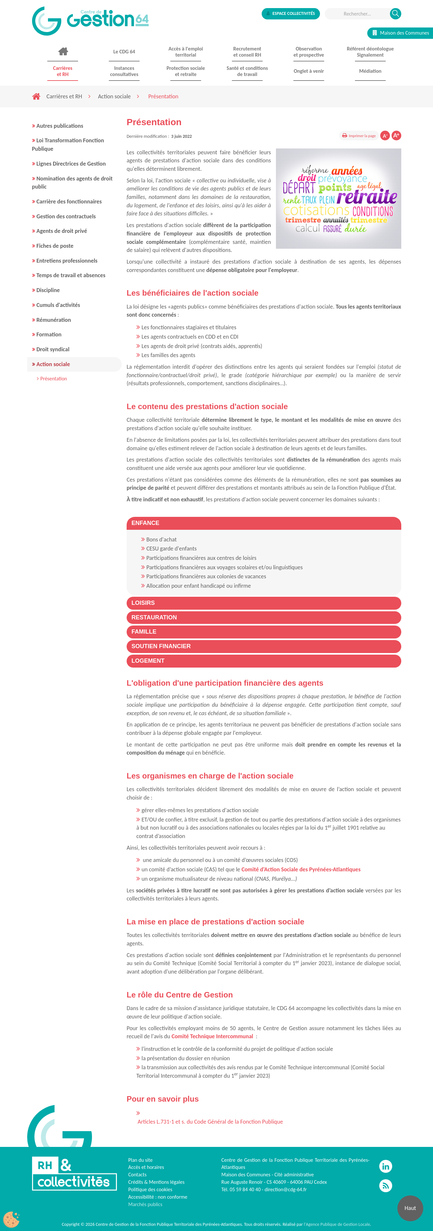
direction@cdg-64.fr (286, 1189)
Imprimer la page (362, 136)
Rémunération (54, 319)
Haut (410, 1208)
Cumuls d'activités (58, 305)
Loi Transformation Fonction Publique (68, 144)
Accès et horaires (146, 1167)
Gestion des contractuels (66, 216)
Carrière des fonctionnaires (69, 201)
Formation (49, 334)
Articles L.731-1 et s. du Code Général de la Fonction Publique (210, 1121)
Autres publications (60, 125)
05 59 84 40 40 (245, 1189)
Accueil (63, 51)
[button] (145, 523)
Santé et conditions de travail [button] (247, 71)
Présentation (53, 379)
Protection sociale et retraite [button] (185, 71)
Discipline (48, 290)
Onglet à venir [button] (309, 71)
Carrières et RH (64, 96)
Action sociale (114, 96)
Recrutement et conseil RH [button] (247, 52)
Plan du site (140, 1160)
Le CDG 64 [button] (124, 52)
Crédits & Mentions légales (156, 1182)
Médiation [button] (370, 71)
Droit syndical (53, 349)
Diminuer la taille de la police (385, 135)
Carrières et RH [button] (63, 71)
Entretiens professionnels (67, 260)
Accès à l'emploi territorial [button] (185, 52)
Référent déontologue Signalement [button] (370, 52)
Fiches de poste (55, 245)
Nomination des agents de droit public (72, 183)
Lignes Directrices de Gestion (71, 163)
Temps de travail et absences (71, 275)
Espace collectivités (291, 13)
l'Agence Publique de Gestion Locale (337, 1224)
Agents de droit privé (62, 230)
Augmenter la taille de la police (396, 135)
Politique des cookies (150, 1189)
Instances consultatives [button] (124, 71)
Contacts (137, 1174)
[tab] (264, 523)
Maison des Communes (401, 33)
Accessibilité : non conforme (158, 1197)
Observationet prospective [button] (308, 52)
